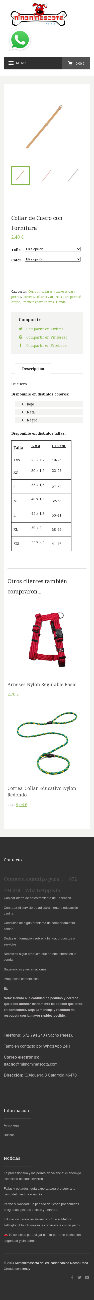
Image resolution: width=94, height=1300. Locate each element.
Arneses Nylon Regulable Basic (42, 684)
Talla (16, 249)
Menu (17, 63)
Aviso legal (12, 1125)
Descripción (33, 368)
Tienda (60, 302)
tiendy (26, 1268)
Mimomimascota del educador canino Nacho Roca (51, 1263)
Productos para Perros (38, 302)
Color (16, 260)
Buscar (9, 1135)
